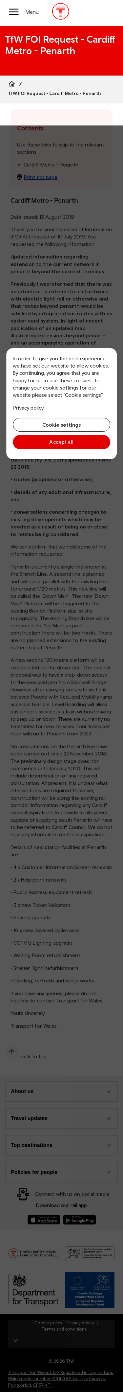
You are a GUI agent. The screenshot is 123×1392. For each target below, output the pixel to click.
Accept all (61, 442)
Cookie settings (61, 425)
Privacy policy (28, 408)
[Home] (12, 84)
